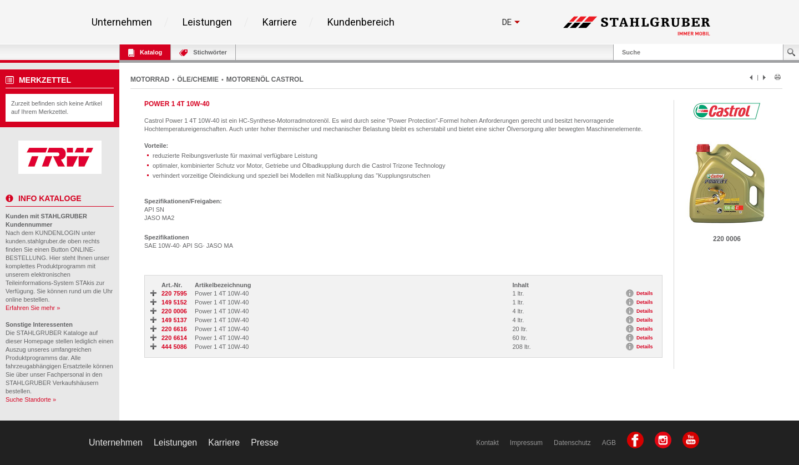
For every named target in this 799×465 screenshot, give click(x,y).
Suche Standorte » (31, 399)
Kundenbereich (361, 22)
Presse (265, 442)
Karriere (279, 22)
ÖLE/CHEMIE (198, 79)
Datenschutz (572, 443)
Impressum (526, 443)
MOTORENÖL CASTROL (265, 79)
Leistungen (207, 22)
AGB (609, 443)
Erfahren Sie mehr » (33, 307)
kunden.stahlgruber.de (36, 241)
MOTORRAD (149, 79)
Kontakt (487, 443)
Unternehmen (122, 22)
